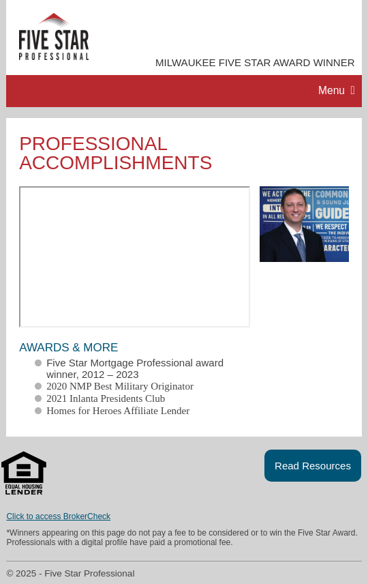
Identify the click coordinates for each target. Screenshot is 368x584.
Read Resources (313, 465)
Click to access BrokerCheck (58, 516)
